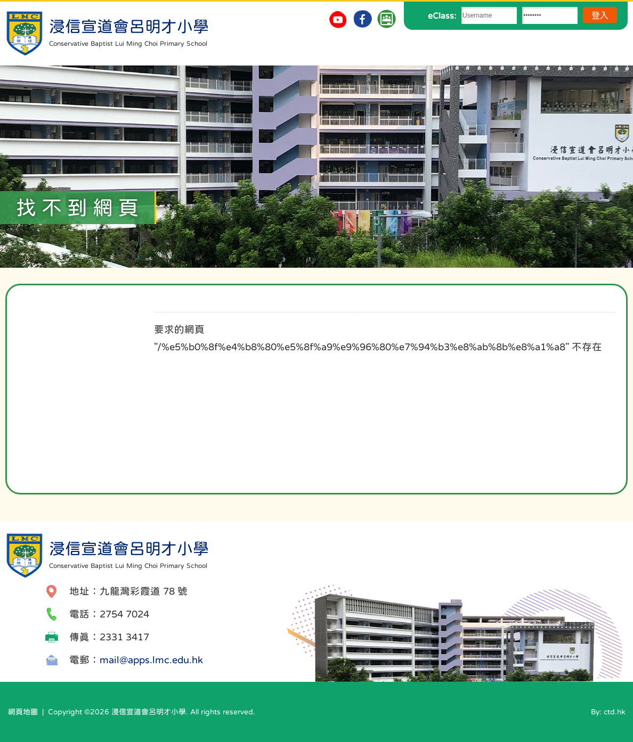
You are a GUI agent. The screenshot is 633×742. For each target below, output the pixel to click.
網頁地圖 (23, 711)
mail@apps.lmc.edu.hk (151, 660)
